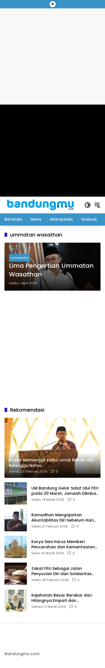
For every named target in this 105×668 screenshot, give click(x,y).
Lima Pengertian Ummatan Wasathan (51, 270)
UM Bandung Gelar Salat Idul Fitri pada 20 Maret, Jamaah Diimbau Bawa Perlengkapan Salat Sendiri (65, 491)
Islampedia (19, 257)
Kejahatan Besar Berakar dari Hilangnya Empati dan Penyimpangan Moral (61, 598)
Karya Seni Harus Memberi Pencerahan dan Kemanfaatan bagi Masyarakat (63, 544)
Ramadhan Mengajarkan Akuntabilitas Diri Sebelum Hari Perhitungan (62, 517)
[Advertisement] (52, 348)
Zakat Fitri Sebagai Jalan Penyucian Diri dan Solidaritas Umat (61, 571)
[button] (87, 205)
